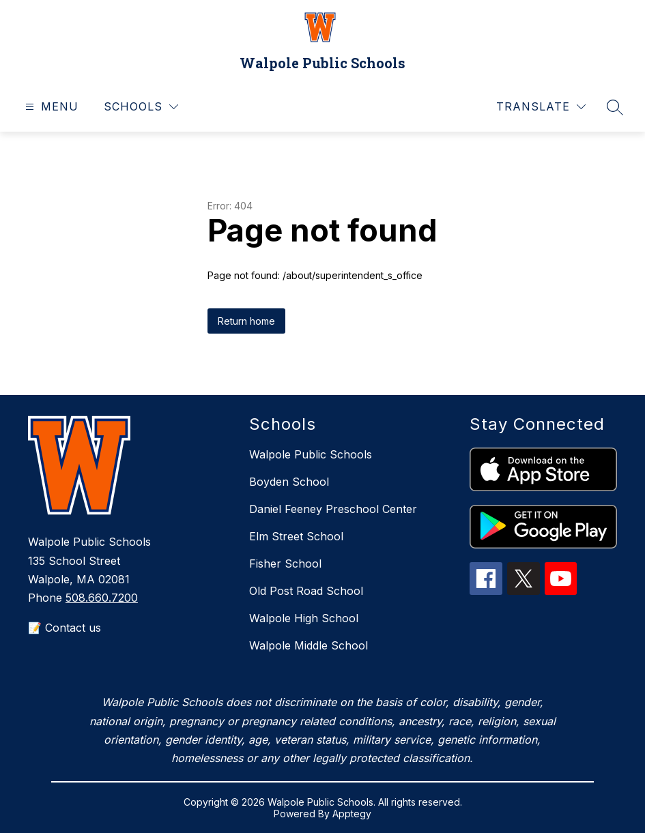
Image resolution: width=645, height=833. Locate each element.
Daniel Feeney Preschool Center (333, 509)
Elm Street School (296, 536)
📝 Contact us (64, 627)
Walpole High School (303, 618)
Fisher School (285, 563)
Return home (246, 321)
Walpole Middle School (308, 645)
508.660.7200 (102, 597)
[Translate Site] (541, 106)
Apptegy (351, 813)
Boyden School (289, 481)
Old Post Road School (306, 591)
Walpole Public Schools (310, 454)
